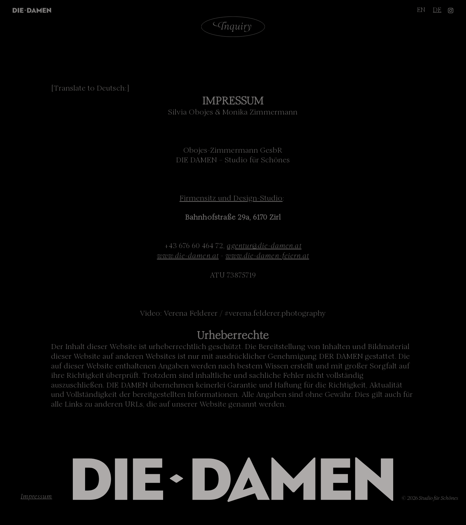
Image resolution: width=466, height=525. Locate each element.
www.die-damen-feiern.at (267, 256)
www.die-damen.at (188, 256)
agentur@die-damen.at (264, 246)
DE (437, 9)
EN (421, 9)
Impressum (36, 496)
